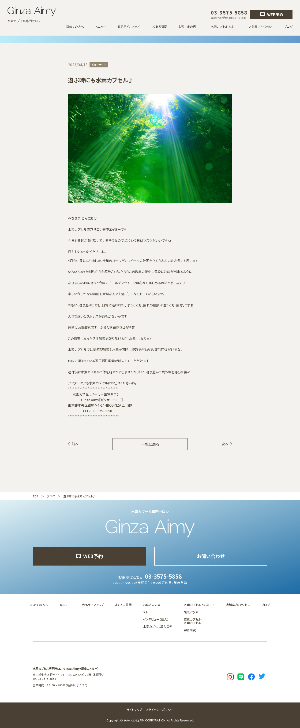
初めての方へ (75, 26)
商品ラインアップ (128, 26)
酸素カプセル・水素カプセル (193, 621)
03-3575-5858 (163, 576)
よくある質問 (159, 26)
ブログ (288, 26)
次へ (225, 443)
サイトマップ (134, 709)
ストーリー (150, 612)
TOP (35, 496)
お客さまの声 (152, 605)
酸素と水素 (191, 612)
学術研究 (190, 630)
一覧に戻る (150, 444)
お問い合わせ (211, 556)
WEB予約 (271, 14)
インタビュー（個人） (156, 619)
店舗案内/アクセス (260, 26)
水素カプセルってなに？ (199, 605)
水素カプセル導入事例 (157, 626)
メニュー (100, 26)
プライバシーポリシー (160, 709)
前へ (75, 443)
